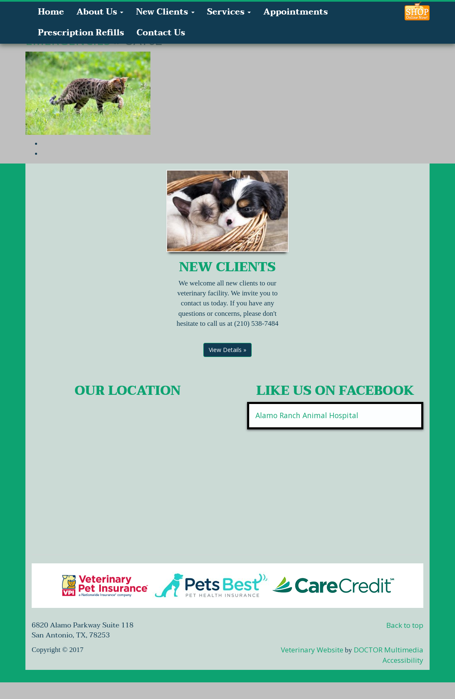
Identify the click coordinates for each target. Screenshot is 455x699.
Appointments (295, 12)
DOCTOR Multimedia (388, 649)
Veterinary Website (312, 649)
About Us (99, 12)
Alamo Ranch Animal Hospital (306, 415)
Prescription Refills (81, 33)
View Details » (227, 350)
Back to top (404, 625)
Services (229, 12)
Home (51, 12)
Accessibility (402, 660)
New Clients (165, 12)
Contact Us (161, 33)
